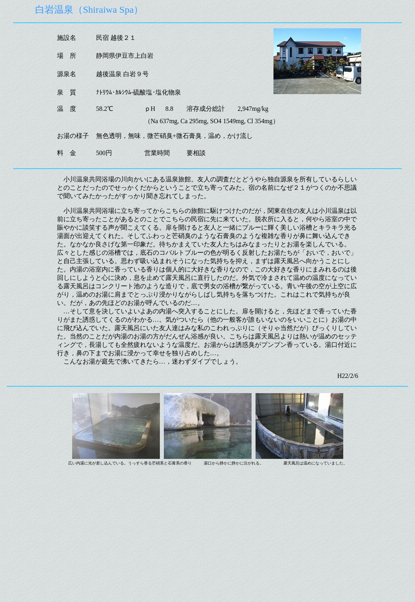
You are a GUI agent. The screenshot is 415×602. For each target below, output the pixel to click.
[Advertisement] (208, 543)
